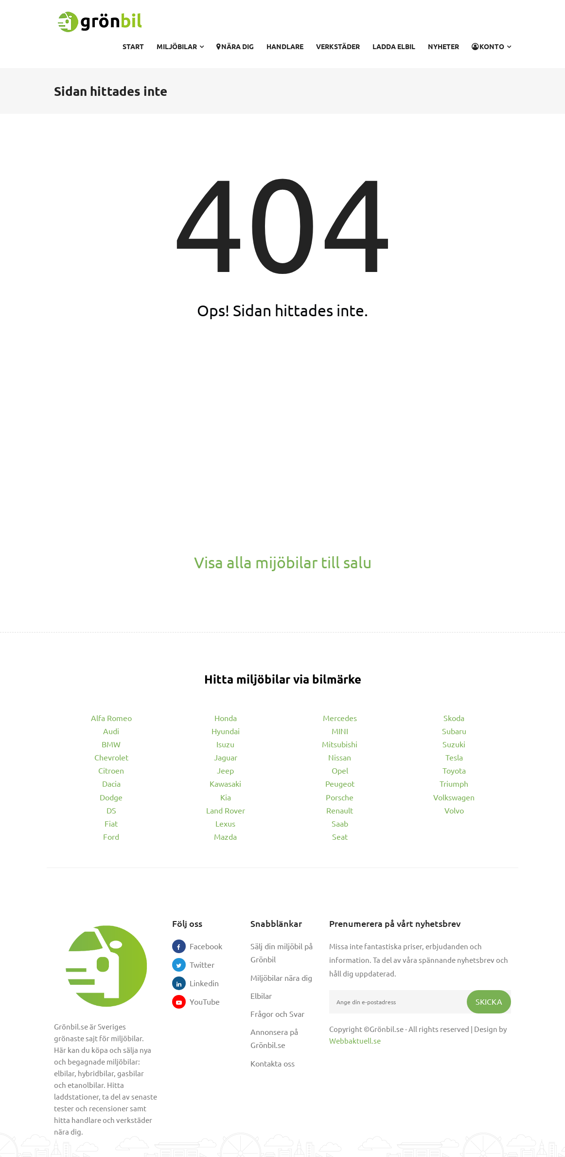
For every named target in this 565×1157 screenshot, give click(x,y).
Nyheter (443, 46)
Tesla (454, 757)
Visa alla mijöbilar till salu (282, 562)
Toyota (454, 770)
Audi (111, 731)
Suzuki (453, 744)
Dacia (111, 783)
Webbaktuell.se (355, 1040)
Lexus (225, 823)
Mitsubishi (339, 744)
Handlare (284, 46)
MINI (340, 731)
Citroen (111, 770)
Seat (340, 836)
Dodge (111, 797)
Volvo (454, 810)
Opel (340, 770)
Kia (225, 797)
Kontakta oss (272, 1063)
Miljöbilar (180, 46)
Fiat (111, 823)
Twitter (196, 964)
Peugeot (339, 783)
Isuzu (225, 744)
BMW (111, 744)
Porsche (339, 797)
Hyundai (226, 731)
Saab (340, 823)
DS (111, 810)
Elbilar (261, 995)
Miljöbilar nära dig (281, 977)
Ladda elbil (393, 46)
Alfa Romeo (111, 718)
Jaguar (225, 757)
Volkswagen (454, 797)
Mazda (225, 836)
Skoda (453, 718)
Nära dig (235, 46)
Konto (491, 46)
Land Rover (225, 810)
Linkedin (196, 983)
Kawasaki (225, 783)
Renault (339, 810)
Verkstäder (338, 46)
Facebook (196, 946)
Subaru (454, 731)
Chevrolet (111, 757)
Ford (111, 836)
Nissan (339, 757)
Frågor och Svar (277, 1013)
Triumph (454, 783)
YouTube (196, 1001)
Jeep (225, 770)
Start (133, 46)
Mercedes (340, 718)
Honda (225, 718)
